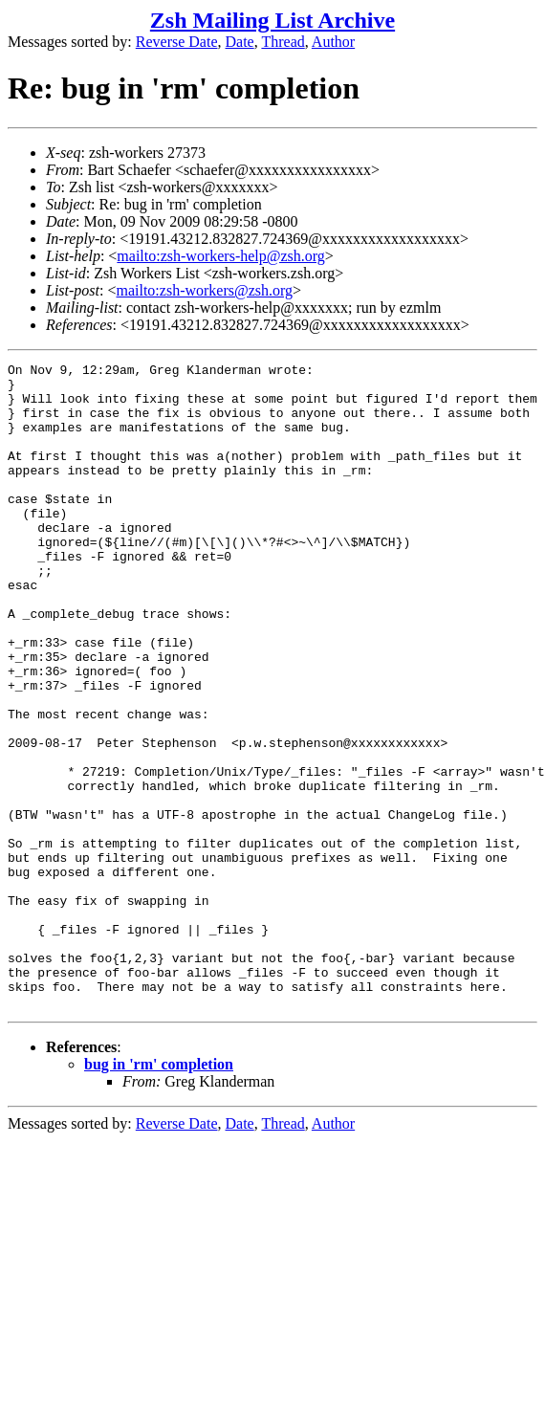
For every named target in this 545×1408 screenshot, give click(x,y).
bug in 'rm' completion (158, 1193)
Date (240, 41)
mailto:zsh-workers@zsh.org (204, 290)
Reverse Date (177, 41)
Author (333, 41)
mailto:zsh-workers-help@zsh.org (221, 256)
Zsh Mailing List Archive (272, 20)
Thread (282, 41)
